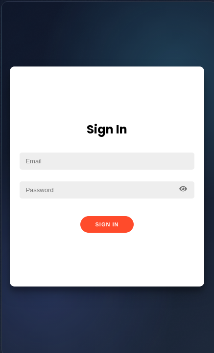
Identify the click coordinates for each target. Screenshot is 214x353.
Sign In (107, 224)
